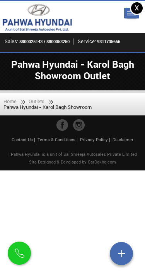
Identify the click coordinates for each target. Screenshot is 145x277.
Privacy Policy (94, 139)
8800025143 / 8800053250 (44, 41)
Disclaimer (123, 139)
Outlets (36, 101)
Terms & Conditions (56, 139)
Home (10, 101)
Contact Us (22, 139)
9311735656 (108, 41)
